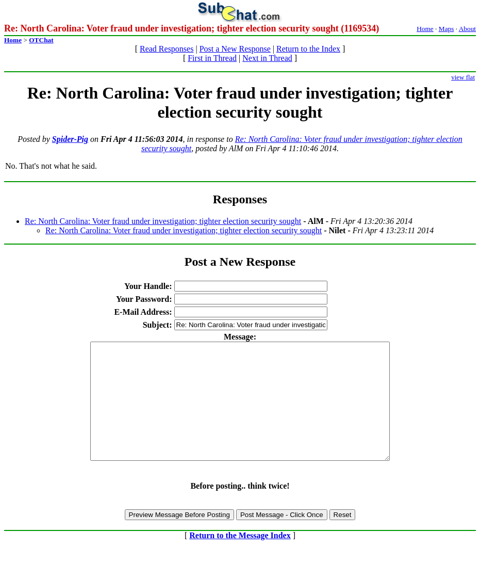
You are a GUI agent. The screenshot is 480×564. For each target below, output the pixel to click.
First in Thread (212, 58)
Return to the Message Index (239, 558)
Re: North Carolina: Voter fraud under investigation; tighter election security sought (163, 221)
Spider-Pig (70, 139)
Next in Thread (267, 58)
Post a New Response (235, 48)
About (467, 29)
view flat (463, 77)
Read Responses (166, 48)
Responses (240, 199)
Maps (446, 29)
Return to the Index (308, 48)
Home (425, 29)
